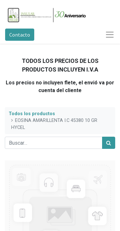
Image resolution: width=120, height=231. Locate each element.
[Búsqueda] (108, 143)
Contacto (19, 34)
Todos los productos (32, 113)
